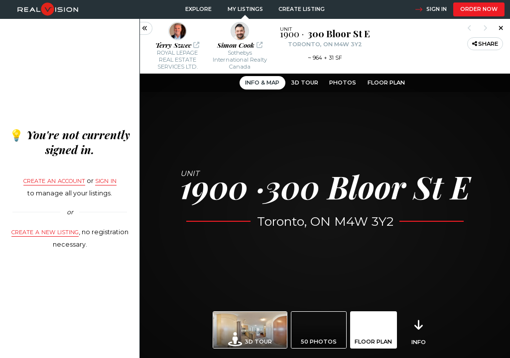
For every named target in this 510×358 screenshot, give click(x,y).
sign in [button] (106, 180)
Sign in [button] (430, 9)
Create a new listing (45, 231)
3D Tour (304, 82)
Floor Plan (386, 82)
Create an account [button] (54, 180)
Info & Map (262, 82)
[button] (177, 46)
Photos (342, 82)
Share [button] (485, 43)
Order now (479, 9)
